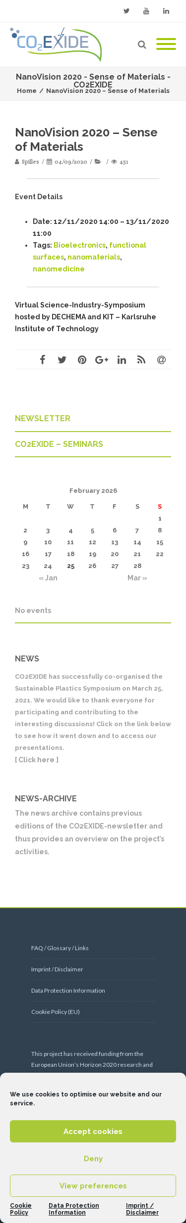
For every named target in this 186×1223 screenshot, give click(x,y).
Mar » (137, 578)
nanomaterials (93, 257)
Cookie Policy (21, 1209)
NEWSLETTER (42, 418)
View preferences (93, 1185)
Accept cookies (93, 1131)
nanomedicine (59, 269)
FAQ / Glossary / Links (60, 948)
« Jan (48, 578)
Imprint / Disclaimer (142, 1209)
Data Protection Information (74, 1209)
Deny (93, 1158)
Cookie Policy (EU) (55, 1011)
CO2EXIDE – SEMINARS (59, 444)
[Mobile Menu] (166, 44)
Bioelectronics (80, 245)
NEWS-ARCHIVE (46, 798)
